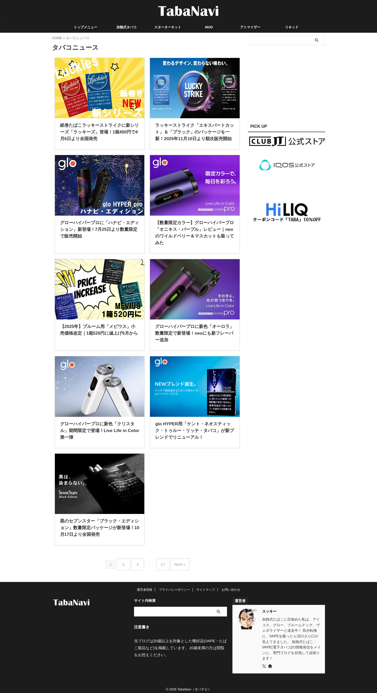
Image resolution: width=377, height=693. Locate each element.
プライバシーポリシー (174, 586)
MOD (209, 27)
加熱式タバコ (126, 27)
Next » (176, 562)
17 (162, 562)
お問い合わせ (231, 586)
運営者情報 (144, 586)
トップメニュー (85, 27)
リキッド (291, 27)
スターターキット (167, 27)
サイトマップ (205, 586)
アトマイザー (250, 27)
